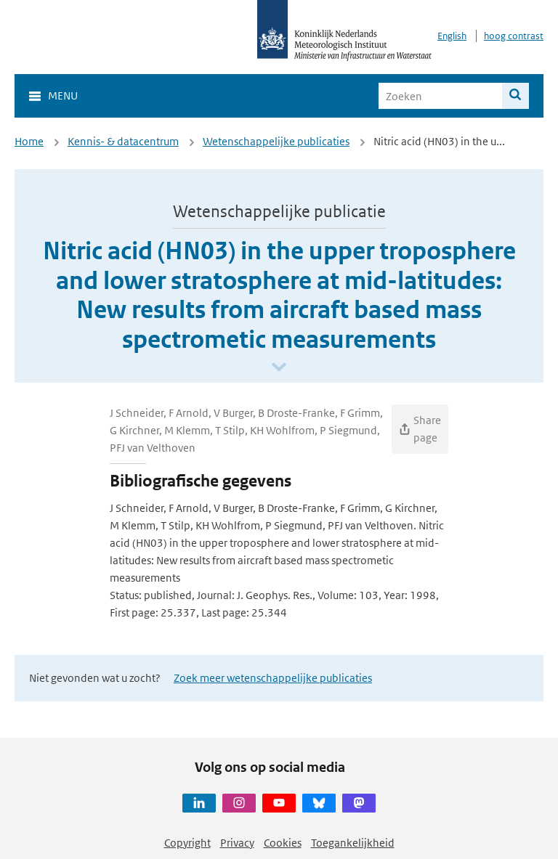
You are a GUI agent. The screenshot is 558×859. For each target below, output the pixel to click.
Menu (63, 95)
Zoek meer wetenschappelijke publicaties (273, 678)
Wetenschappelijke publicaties (276, 141)
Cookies (283, 843)
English (451, 36)
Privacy (237, 843)
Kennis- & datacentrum (123, 141)
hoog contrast (513, 36)
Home (29, 141)
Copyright (187, 843)
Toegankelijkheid (353, 843)
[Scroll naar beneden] (279, 367)
